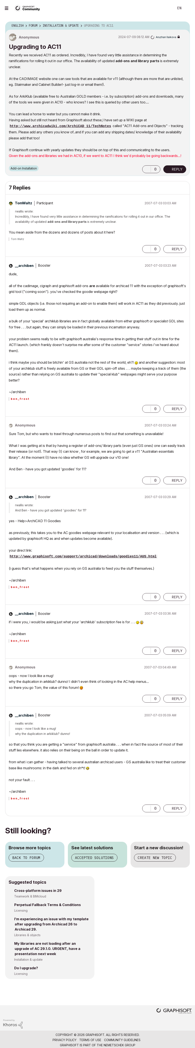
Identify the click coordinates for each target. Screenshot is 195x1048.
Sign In (188, 8)
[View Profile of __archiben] (24, 265)
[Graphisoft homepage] (174, 1011)
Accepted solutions (94, 858)
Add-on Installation (24, 168)
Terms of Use (90, 1040)
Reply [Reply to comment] (177, 249)
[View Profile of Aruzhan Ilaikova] (166, 37)
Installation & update (28, 959)
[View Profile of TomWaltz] (23, 203)
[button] (146, 169)
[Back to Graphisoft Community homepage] (28, 8)
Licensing (21, 910)
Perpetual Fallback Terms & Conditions (47, 905)
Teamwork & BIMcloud (30, 896)
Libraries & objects (27, 935)
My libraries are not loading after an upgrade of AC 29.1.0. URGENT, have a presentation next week (47, 948)
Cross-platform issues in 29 (38, 890)
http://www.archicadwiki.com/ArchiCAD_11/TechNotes (60, 126)
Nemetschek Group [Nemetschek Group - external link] (119, 1045)
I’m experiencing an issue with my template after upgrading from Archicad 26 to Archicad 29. (51, 924)
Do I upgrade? (26, 968)
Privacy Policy (64, 1040)
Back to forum (26, 858)
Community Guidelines (122, 1040)
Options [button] (184, 26)
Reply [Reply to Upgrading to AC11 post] (177, 169)
